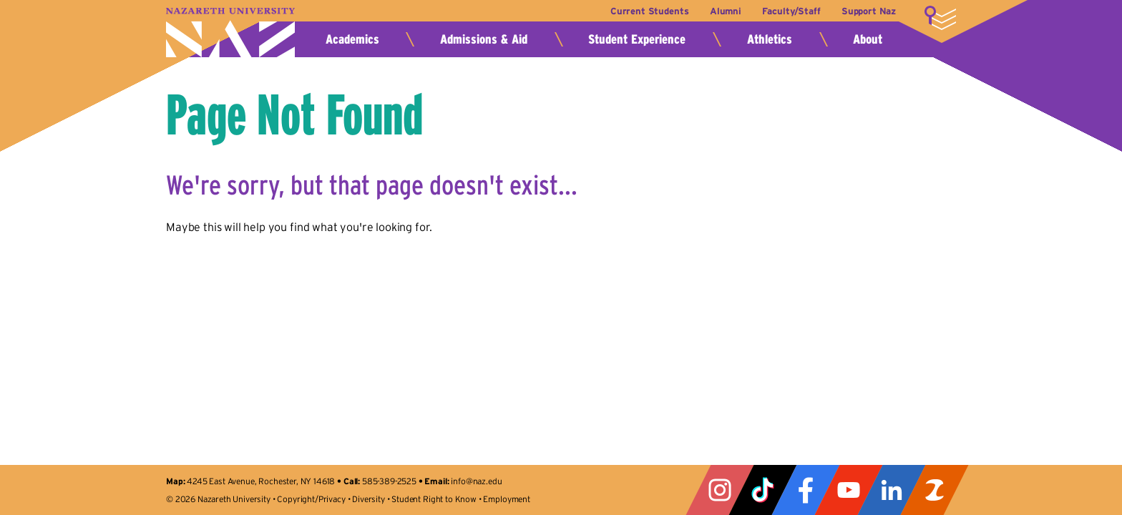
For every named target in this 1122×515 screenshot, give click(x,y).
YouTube (848, 490)
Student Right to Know (434, 499)
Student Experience (637, 39)
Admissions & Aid (483, 39)
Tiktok (763, 490)
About (867, 39)
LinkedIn (891, 490)
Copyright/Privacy (311, 499)
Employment (506, 499)
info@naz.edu (476, 481)
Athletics (769, 39)
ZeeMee (934, 490)
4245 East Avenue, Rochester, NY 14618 (261, 481)
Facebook (805, 490)
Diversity (368, 499)
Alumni (725, 11)
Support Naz (868, 11)
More (940, 18)
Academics (352, 39)
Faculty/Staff (791, 11)
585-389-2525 (389, 481)
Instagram (720, 490)
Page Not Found (294, 114)
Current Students (649, 11)
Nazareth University (230, 32)
